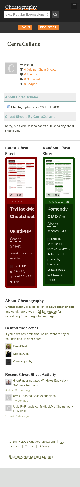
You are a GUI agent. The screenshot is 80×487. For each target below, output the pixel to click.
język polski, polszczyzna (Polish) (56, 274)
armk (16, 396)
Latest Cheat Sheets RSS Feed (31, 456)
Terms (29, 446)
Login (25, 27)
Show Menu (74, 6)
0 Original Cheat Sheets (40, 69)
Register (48, 27)
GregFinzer (20, 380)
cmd (61, 254)
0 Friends (30, 74)
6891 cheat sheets (62, 307)
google (32, 316)
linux (16, 281)
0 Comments (32, 79)
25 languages (47, 311)
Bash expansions (44, 396)
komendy (53, 264)
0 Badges (30, 84)
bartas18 (56, 238)
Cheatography (15, 307)
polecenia (53, 259)
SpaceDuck (21, 354)
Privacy (44, 446)
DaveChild (20, 346)
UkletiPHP (20, 266)
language (48, 316)
